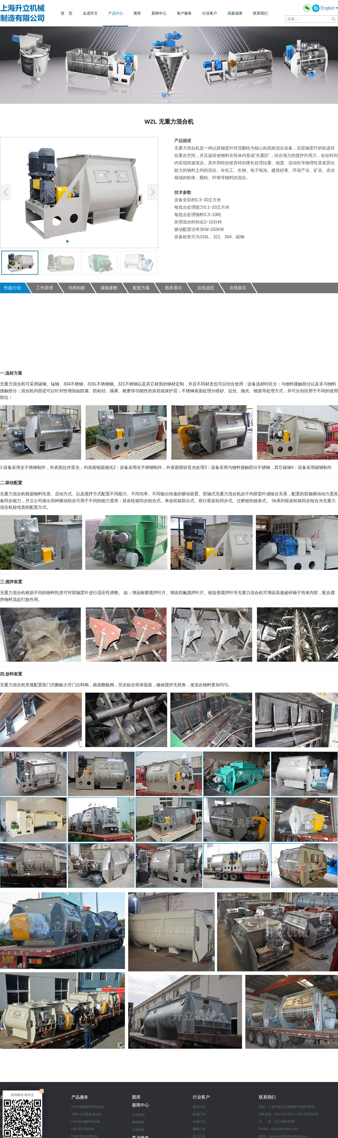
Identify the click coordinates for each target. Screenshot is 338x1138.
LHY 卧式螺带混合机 (85, 1121)
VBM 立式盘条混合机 (86, 1114)
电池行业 (199, 1114)
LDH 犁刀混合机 (82, 1129)
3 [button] (83, 241)
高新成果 (235, 13)
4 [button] (91, 241)
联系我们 (260, 13)
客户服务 (184, 13)
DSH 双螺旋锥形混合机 (87, 1107)
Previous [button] (5, 192)
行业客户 (209, 13)
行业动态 (138, 1129)
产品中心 (115, 13)
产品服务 (79, 1097)
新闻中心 (159, 13)
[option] (79, 192)
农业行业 (199, 1121)
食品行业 (199, 1107)
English (329, 8)
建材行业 (199, 1129)
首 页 (66, 13)
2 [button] (75, 241)
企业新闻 (138, 1115)
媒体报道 (138, 1122)
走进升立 (90, 13)
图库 (137, 13)
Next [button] (152, 192)
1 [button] (67, 241)
